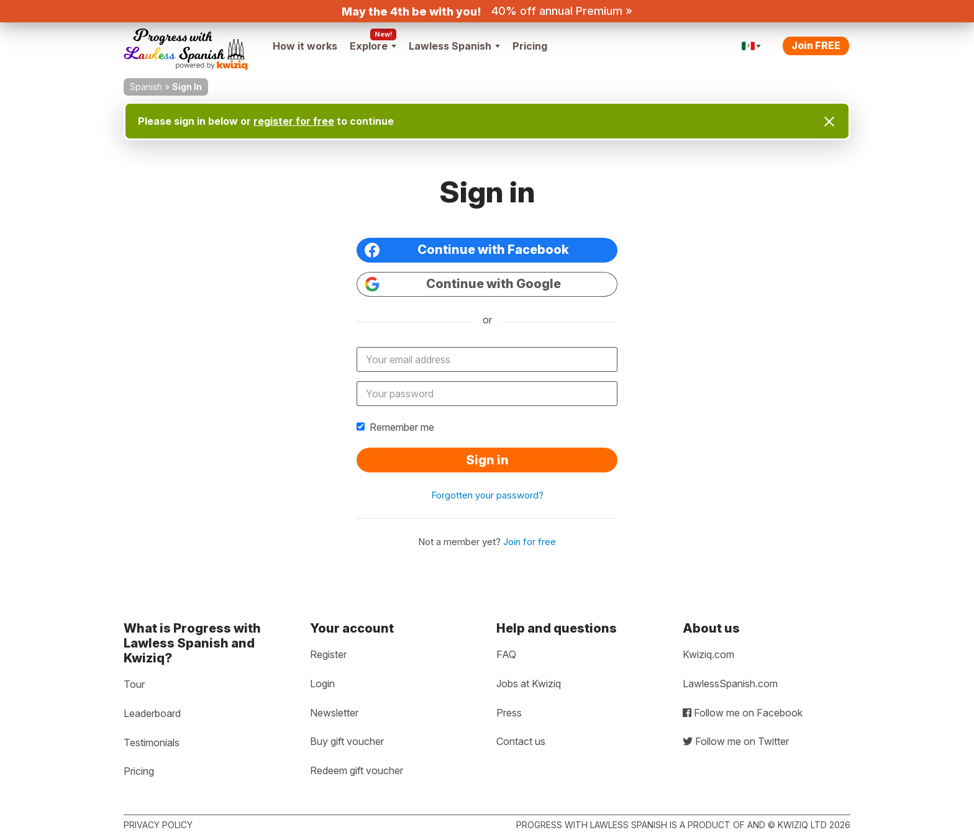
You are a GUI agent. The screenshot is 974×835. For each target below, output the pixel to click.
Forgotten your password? (487, 495)
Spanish (146, 86)
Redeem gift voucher (356, 770)
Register (328, 654)
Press (509, 712)
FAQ (506, 654)
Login (322, 683)
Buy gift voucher (347, 741)
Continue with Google (463, 284)
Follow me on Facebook (743, 712)
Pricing (529, 46)
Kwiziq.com (708, 654)
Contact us (520, 741)
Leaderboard (152, 713)
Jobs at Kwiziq (528, 683)
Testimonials (152, 742)
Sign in (487, 460)
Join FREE (815, 45)
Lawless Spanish (454, 46)
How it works (305, 46)
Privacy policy (158, 824)
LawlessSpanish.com (730, 683)
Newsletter (334, 712)
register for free (293, 121)
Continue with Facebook (467, 250)
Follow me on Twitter (736, 741)
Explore (373, 46)
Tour (134, 684)
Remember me (395, 427)
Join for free (529, 542)
